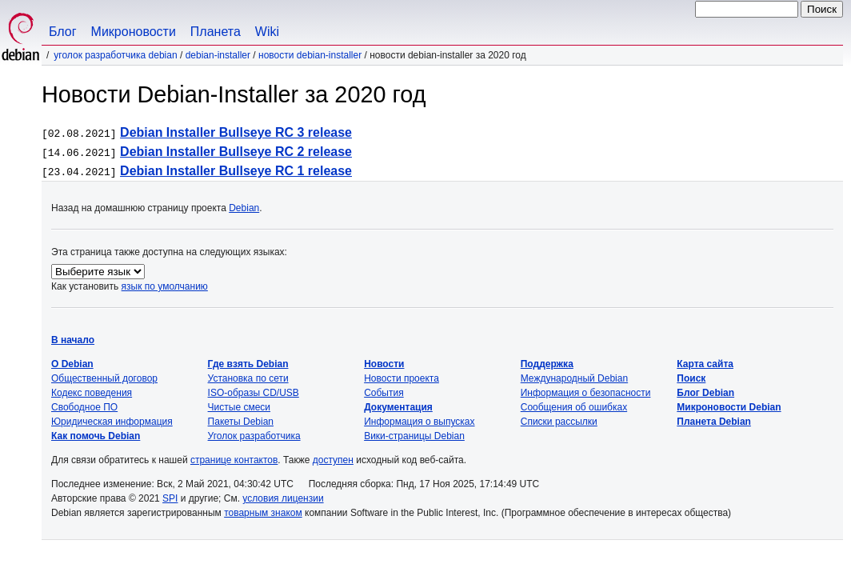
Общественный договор (104, 378)
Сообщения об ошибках (574, 407)
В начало (72, 340)
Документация (398, 407)
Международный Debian (574, 378)
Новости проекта (401, 378)
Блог (63, 31)
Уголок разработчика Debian (115, 55)
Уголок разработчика (254, 436)
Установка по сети (248, 378)
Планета (215, 31)
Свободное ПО (84, 407)
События (384, 392)
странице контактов (234, 460)
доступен (333, 460)
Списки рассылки (559, 421)
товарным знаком (263, 512)
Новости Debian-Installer (310, 55)
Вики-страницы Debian (414, 436)
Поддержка (547, 364)
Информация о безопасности (586, 392)
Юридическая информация (112, 421)
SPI (170, 498)
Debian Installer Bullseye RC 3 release (236, 132)
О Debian (72, 364)
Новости (384, 364)
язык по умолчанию (165, 286)
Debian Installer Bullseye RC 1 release (236, 171)
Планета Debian (714, 421)
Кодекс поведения (91, 392)
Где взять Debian (248, 364)
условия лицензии (282, 498)
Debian (244, 208)
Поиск (691, 378)
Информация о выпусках (419, 421)
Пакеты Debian (241, 421)
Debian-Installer (218, 55)
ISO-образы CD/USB (253, 392)
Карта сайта (705, 364)
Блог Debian (705, 392)
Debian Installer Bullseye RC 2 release (236, 151)
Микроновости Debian (729, 407)
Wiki (267, 31)
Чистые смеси (239, 407)
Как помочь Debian (95, 436)
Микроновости (133, 31)
